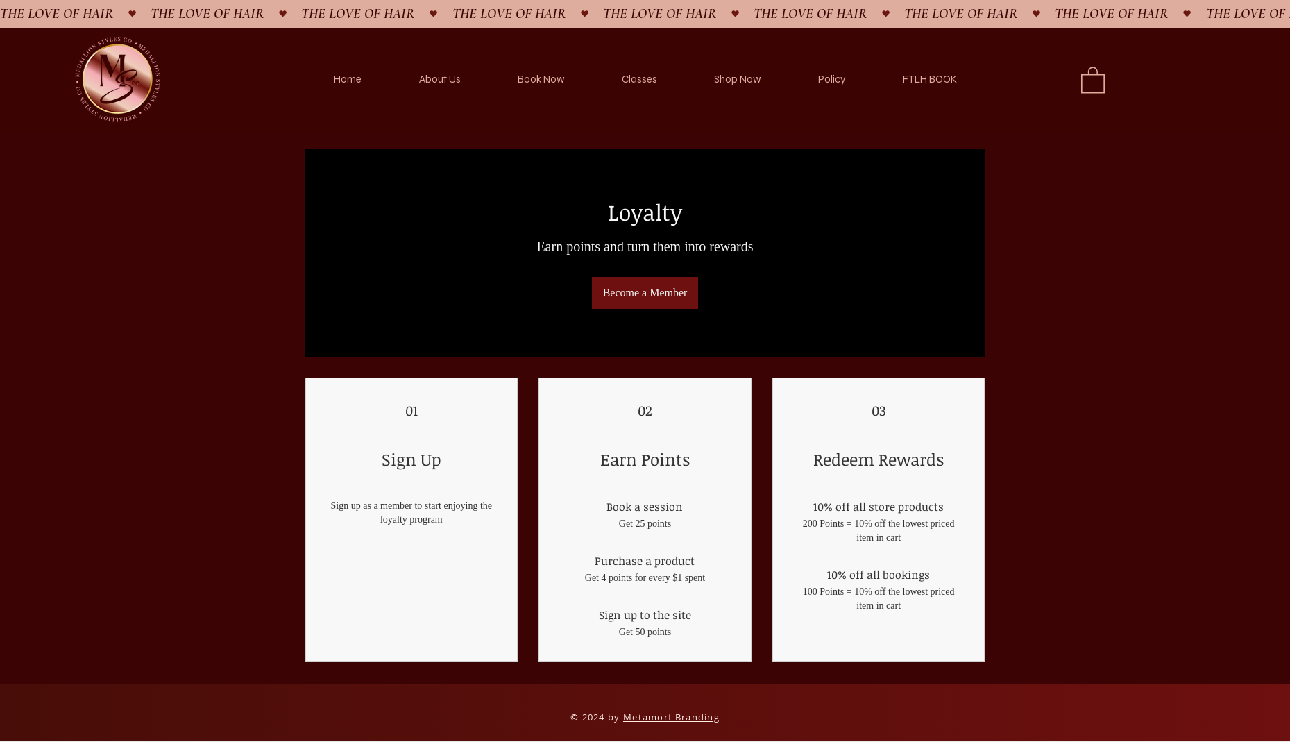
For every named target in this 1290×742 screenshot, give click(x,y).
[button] (1093, 79)
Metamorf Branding (671, 717)
